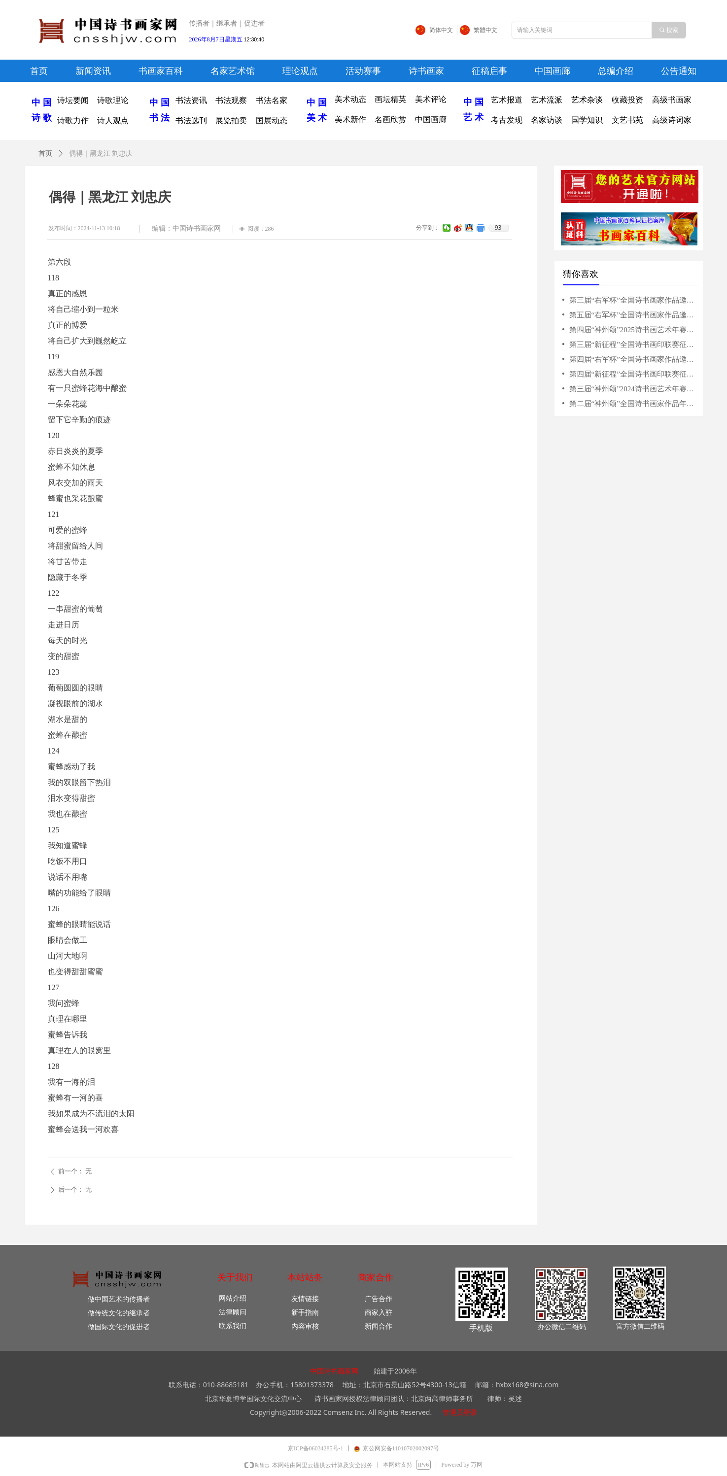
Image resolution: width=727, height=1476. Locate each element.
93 (498, 228)
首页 (45, 153)
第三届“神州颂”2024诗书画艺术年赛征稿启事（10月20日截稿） (633, 389)
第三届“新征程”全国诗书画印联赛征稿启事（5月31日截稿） (633, 344)
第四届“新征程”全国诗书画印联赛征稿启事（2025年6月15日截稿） (633, 374)
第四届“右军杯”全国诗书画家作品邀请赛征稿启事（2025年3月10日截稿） (633, 359)
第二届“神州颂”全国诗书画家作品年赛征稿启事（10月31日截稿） (633, 404)
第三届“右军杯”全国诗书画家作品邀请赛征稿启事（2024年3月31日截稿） (633, 300)
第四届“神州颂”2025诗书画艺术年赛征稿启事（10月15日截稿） (633, 330)
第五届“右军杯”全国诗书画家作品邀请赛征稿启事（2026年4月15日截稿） (633, 315)
